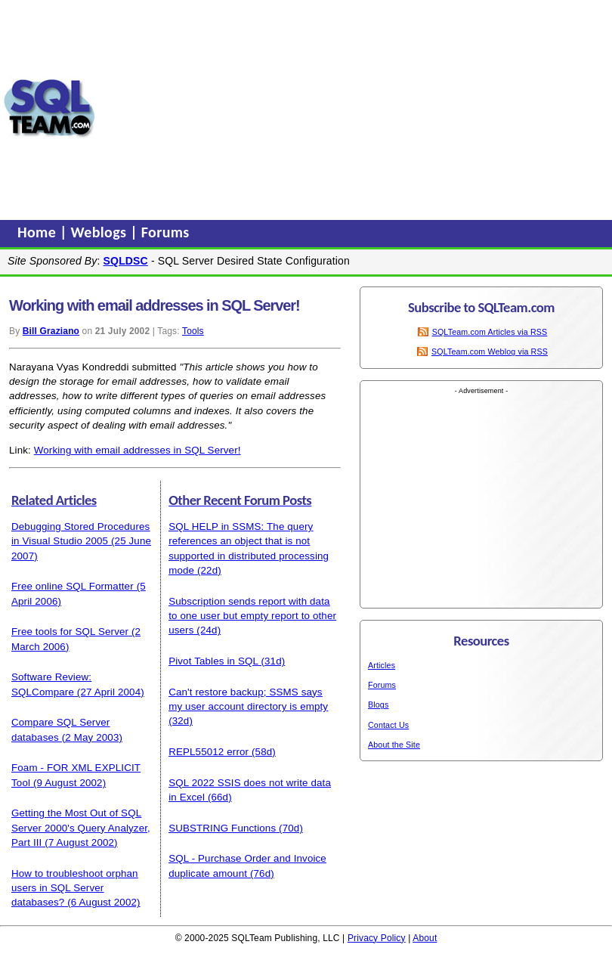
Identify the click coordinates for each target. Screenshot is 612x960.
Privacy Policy (377, 938)
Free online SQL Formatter (72, 586)
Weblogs (101, 232)
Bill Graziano (51, 331)
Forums (165, 232)
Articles (381, 665)
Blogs (378, 704)
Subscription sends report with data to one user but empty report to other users (252, 616)
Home (38, 232)
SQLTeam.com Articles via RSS (490, 331)
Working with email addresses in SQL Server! (137, 450)
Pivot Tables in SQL (213, 661)
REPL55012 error (208, 751)
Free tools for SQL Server (69, 631)
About (425, 938)
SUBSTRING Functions (222, 828)
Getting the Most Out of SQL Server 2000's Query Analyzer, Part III (80, 827)
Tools (193, 331)
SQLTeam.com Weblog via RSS (489, 351)
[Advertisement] (354, 108)
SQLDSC (126, 261)
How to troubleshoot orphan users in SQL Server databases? (74, 888)
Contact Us (388, 724)
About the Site (394, 744)
